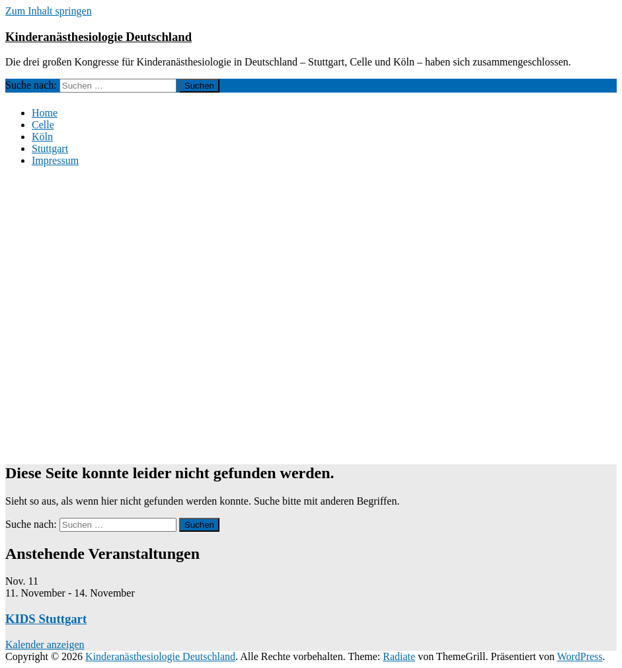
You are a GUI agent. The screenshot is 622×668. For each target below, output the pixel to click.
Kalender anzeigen (44, 644)
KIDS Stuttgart (46, 619)
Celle (43, 124)
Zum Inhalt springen (48, 11)
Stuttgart (50, 148)
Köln (42, 136)
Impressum (55, 160)
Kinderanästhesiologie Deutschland (98, 37)
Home (45, 112)
